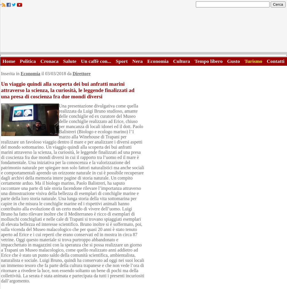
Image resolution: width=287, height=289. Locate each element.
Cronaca (49, 61)
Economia (158, 61)
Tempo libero (209, 61)
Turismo (253, 61)
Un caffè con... (96, 61)
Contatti (276, 61)
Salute (69, 61)
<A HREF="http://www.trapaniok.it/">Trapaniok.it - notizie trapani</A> (144, 31)
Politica (28, 61)
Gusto (233, 61)
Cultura (181, 61)
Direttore (81, 73)
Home (9, 61)
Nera (137, 61)
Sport (122, 61)
